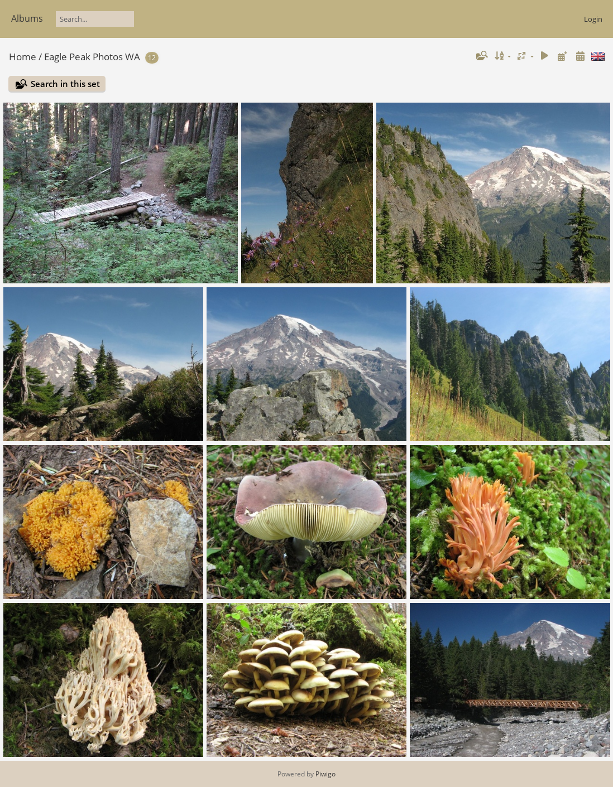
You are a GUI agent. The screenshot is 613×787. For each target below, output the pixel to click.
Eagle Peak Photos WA (92, 56)
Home (22, 56)
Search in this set (65, 83)
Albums (27, 18)
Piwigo (325, 774)
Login (593, 19)
